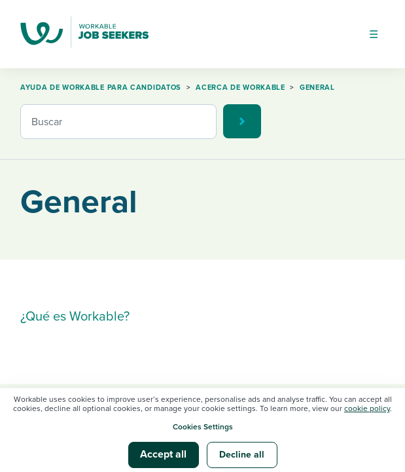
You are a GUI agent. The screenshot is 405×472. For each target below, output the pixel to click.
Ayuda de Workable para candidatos (100, 87)
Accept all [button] (163, 454)
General (317, 87)
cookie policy (367, 408)
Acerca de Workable (240, 87)
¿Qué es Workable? (75, 316)
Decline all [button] (241, 454)
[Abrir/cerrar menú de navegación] (373, 34)
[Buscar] (118, 121)
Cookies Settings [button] (203, 426)
